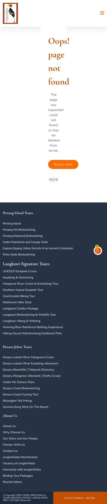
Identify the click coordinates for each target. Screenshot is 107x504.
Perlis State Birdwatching (19, 254)
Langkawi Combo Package (20, 308)
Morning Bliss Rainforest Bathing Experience (33, 327)
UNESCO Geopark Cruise (20, 271)
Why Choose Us (14, 432)
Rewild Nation (12, 482)
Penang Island (12, 223)
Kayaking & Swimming (18, 277)
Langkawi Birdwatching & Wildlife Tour (29, 315)
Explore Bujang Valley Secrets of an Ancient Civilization (38, 248)
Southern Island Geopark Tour (23, 290)
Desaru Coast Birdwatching (21, 388)
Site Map (90, 497)
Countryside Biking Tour (19, 296)
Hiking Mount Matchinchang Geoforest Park (32, 333)
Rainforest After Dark (17, 302)
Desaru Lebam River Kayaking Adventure (30, 363)
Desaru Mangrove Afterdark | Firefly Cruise (32, 376)
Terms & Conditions (74, 497)
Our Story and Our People (20, 438)
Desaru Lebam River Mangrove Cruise (28, 357)
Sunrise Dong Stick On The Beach (25, 407)
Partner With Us (14, 445)
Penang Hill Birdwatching (19, 230)
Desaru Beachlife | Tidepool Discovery (28, 370)
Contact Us (10, 451)
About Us (9, 426)
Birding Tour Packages (18, 476)
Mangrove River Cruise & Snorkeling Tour (30, 284)
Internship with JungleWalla (22, 470)
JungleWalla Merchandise (20, 457)
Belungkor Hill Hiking (17, 401)
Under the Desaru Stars (19, 382)
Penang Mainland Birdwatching (23, 236)
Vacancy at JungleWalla (19, 463)
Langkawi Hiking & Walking (21, 321)
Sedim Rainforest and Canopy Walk (25, 242)
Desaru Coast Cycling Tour (20, 394)
